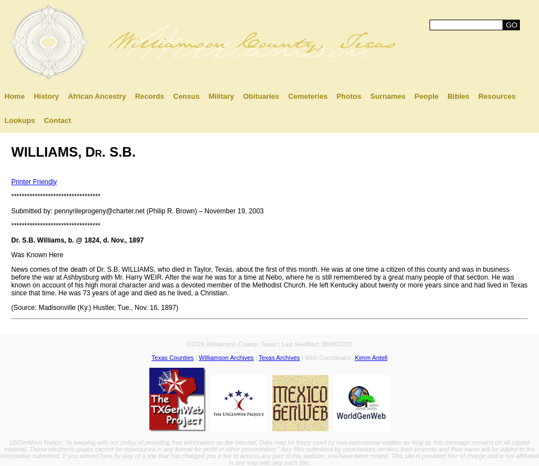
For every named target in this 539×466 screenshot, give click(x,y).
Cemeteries (307, 96)
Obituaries (261, 96)
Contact (57, 120)
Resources (496, 96)
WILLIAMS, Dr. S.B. (73, 151)
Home (14, 96)
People (426, 96)
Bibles (458, 96)
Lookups (19, 120)
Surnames (387, 96)
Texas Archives (279, 357)
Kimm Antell (371, 357)
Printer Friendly (34, 182)
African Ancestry (97, 96)
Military (221, 96)
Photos (348, 96)
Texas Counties (173, 357)
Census (186, 96)
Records (149, 96)
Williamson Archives (226, 357)
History (46, 96)
